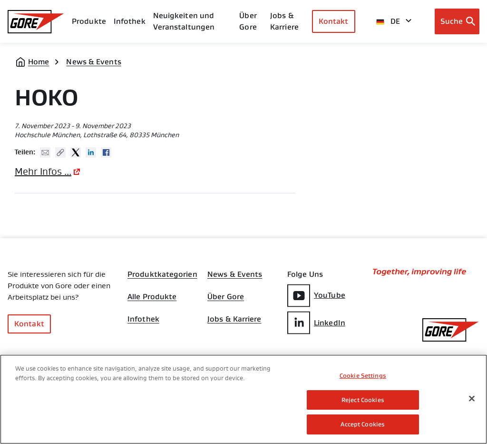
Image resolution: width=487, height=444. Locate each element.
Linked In (91, 152)
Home (38, 62)
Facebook (106, 152)
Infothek (143, 320)
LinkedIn (316, 322)
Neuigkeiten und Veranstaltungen (184, 21)
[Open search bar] (457, 21)
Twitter (75, 152)
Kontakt (334, 21)
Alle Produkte (151, 297)
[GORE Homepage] (36, 21)
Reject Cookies (362, 400)
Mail (45, 152)
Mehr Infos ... (43, 171)
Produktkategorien (162, 274)
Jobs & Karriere (234, 320)
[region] (243, 399)
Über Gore (247, 21)
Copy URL (60, 152)
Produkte (89, 21)
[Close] (471, 398)
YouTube (316, 295)
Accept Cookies (363, 424)
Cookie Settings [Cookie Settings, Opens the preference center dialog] (363, 375)
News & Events (93, 62)
